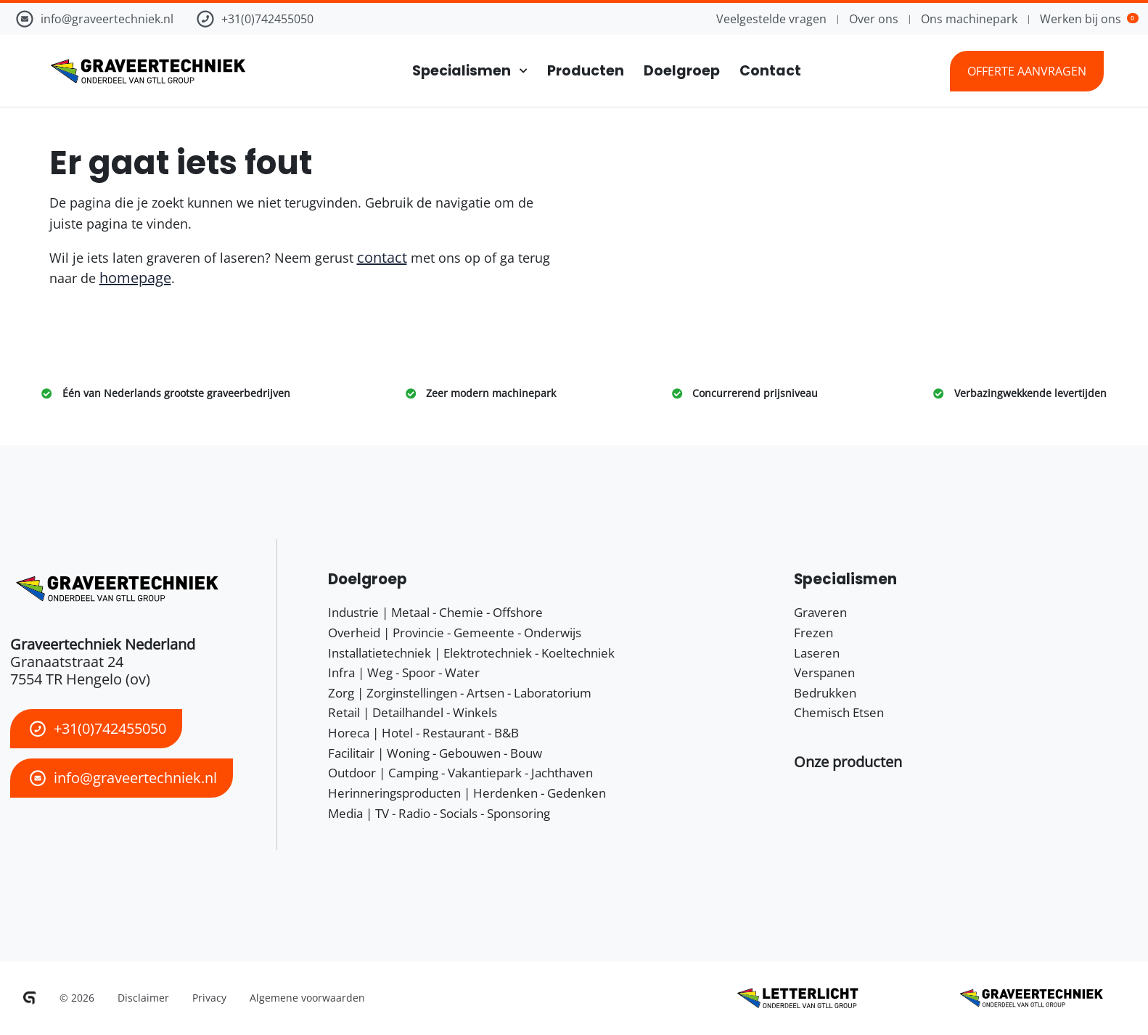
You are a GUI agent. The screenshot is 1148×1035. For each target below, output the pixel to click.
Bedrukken (825, 692)
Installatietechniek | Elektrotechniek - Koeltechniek (471, 653)
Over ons (873, 19)
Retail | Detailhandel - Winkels (412, 712)
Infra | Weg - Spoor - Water (404, 672)
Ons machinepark (969, 19)
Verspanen (824, 672)
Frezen (813, 632)
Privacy (209, 998)
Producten (585, 71)
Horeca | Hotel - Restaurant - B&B (423, 732)
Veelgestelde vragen (771, 19)
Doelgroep (682, 71)
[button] (848, 762)
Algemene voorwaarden (307, 998)
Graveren (820, 612)
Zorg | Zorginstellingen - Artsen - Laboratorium (459, 692)
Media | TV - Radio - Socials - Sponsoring (439, 813)
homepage (135, 277)
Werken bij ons (1089, 19)
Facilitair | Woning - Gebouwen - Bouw (435, 753)
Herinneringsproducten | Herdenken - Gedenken (467, 793)
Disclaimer (143, 998)
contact (382, 257)
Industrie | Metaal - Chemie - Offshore (435, 612)
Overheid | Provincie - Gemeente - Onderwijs (454, 632)
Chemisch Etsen (839, 712)
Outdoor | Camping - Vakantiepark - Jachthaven (460, 772)
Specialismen (461, 71)
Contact (770, 71)
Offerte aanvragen (1026, 71)
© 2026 (77, 998)
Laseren (817, 653)
